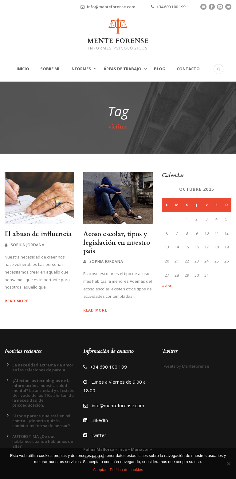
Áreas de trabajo (122, 68)
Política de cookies (126, 469)
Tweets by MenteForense (185, 366)
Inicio (23, 68)
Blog (159, 68)
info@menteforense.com (118, 405)
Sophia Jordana (28, 244)
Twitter (94, 435)
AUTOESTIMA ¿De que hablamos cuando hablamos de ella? (42, 441)
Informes (80, 68)
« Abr (166, 286)
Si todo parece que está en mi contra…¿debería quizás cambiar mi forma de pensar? (41, 420)
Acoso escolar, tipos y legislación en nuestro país (116, 242)
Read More (16, 301)
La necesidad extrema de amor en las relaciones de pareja (42, 367)
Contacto (188, 68)
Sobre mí (49, 68)
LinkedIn (95, 420)
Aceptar (100, 469)
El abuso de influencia (38, 234)
